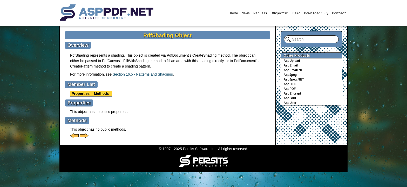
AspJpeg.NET (294, 79)
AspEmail (291, 65)
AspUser (290, 103)
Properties (81, 93)
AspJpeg (290, 75)
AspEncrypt (292, 93)
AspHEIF (290, 84)
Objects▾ (280, 13)
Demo (297, 13)
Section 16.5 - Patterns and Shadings (143, 74)
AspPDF (290, 89)
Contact (339, 13)
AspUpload (292, 61)
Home (233, 13)
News (245, 13)
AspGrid (290, 98)
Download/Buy (316, 13)
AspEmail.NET (294, 70)
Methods (101, 93)
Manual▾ (260, 13)
